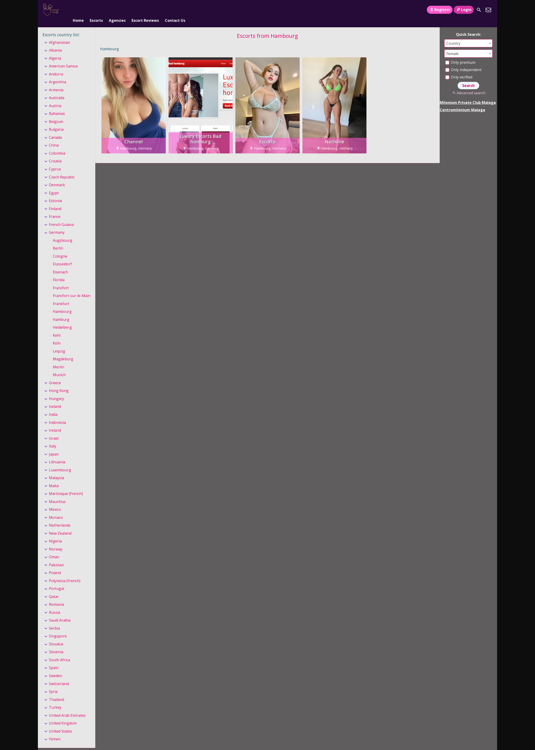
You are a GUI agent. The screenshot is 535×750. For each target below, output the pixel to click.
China (54, 137)
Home (78, 9)
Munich (59, 367)
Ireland (55, 422)
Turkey (55, 699)
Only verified (458, 69)
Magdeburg (63, 351)
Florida (59, 272)
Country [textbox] (453, 35)
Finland (55, 201)
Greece (55, 375)
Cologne (60, 248)
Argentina (57, 74)
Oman (54, 549)
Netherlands (59, 517)
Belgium (56, 114)
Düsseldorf (62, 256)
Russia (54, 604)
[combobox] (468, 36)
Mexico (55, 501)
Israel (54, 430)
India (53, 406)
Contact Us (175, 9)
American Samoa (63, 58)
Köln (57, 335)
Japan (54, 446)
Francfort (61, 280)
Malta (54, 478)
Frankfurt (61, 296)
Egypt (54, 185)
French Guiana (61, 216)
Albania (55, 42)
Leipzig (59, 343)
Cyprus (55, 161)
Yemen (55, 731)
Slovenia (56, 644)
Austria (55, 98)
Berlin (58, 240)
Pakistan (56, 557)
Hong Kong (59, 383)
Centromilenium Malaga (462, 102)
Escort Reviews (145, 9)
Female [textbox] (452, 46)
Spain (54, 660)
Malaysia (56, 470)
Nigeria (55, 533)
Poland (55, 565)
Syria (53, 683)
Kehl (56, 327)
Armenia (56, 82)
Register (439, 9)
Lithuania (57, 454)
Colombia (57, 145)
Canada (55, 129)
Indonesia (57, 414)
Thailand (56, 691)
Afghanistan (59, 34)
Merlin (58, 359)
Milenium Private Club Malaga (468, 94)
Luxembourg (60, 462)
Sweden (55, 668)
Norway (55, 541)
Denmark (57, 177)
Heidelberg (62, 319)
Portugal (56, 581)
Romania (56, 597)
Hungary (56, 391)
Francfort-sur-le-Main (71, 288)
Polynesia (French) (64, 573)
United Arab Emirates (67, 707)
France (54, 208)
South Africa (59, 652)
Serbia (54, 620)
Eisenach (60, 264)
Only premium (460, 54)
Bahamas (57, 106)
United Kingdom (63, 715)
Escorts (96, 9)
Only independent (463, 62)
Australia (56, 90)
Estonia (55, 193)
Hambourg (62, 303)
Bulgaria (56, 122)
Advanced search (468, 85)
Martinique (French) (66, 486)
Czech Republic (62, 169)
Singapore (58, 628)
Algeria (55, 50)
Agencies (117, 9)
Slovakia (56, 636)
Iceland (55, 399)
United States (60, 723)
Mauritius (57, 494)
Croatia (55, 153)
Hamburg (61, 311)
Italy (52, 438)
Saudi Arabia (59, 612)
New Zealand (60, 525)
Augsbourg (62, 232)
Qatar (54, 589)
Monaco (56, 509)
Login (463, 9)
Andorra (56, 66)
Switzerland (59, 676)
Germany (57, 224)
